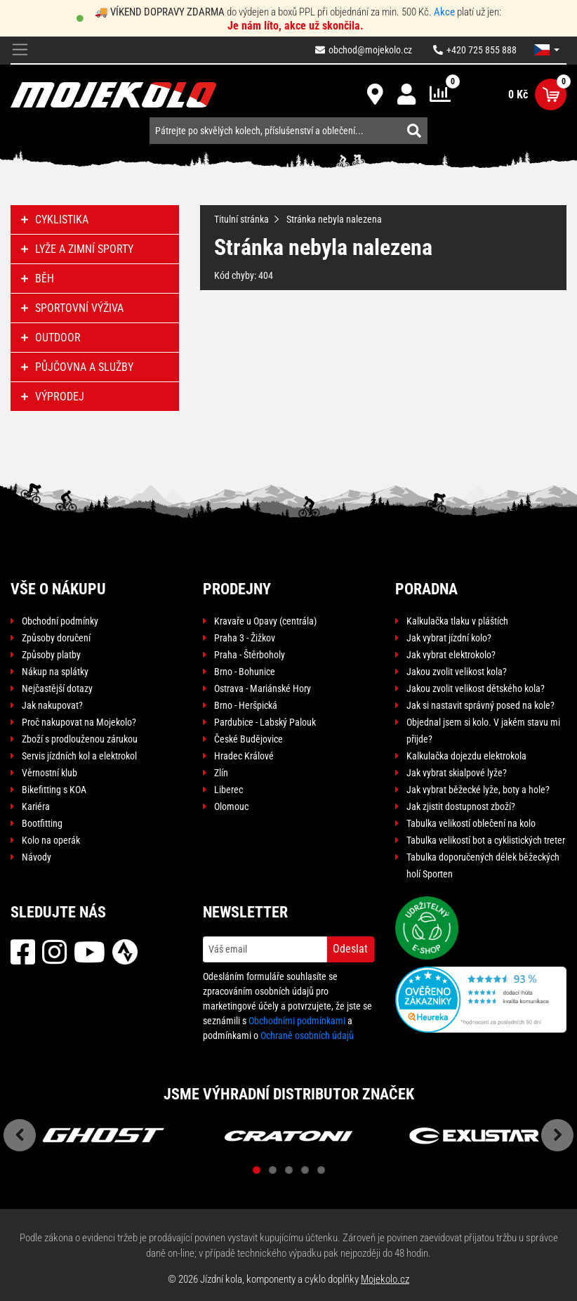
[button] (546, 50)
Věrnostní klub (49, 772)
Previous (20, 1135)
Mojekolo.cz (385, 1279)
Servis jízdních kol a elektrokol (79, 755)
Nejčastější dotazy (57, 688)
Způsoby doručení (56, 637)
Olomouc (231, 806)
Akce (444, 12)
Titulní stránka (241, 219)
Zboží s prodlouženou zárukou (80, 739)
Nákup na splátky (55, 671)
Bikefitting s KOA (54, 789)
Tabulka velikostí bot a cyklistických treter (485, 840)
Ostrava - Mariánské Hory (262, 688)
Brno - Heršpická (245, 705)
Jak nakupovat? (52, 705)
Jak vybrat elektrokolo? (451, 654)
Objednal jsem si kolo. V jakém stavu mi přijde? (483, 731)
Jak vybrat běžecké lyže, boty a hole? (478, 789)
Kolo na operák (51, 840)
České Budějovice (248, 739)
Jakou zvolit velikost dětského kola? (475, 688)
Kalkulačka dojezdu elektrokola (466, 755)
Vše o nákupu (58, 589)
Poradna (426, 589)
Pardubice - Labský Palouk (265, 722)
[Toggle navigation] (20, 50)
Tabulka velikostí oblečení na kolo (471, 823)
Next (557, 1135)
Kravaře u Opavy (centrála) (265, 621)
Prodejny (237, 589)
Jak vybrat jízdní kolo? (448, 637)
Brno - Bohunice (244, 671)
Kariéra (36, 806)
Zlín (221, 772)
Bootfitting (42, 823)
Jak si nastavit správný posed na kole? (480, 705)
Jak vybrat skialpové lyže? (456, 772)
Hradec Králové (244, 755)
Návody (36, 857)
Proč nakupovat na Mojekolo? (79, 722)
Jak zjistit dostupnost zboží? (460, 806)
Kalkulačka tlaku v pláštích (457, 621)
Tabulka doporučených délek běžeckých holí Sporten (482, 865)
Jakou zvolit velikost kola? (456, 671)
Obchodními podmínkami (296, 1020)
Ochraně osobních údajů (307, 1035)
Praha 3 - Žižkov (244, 637)
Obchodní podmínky (60, 621)
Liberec (228, 789)
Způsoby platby (51, 654)
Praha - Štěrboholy (249, 654)
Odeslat (350, 948)
